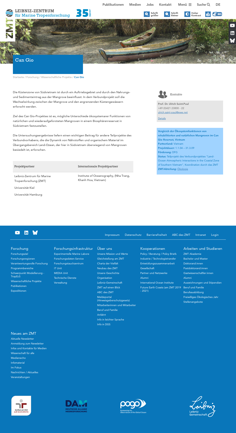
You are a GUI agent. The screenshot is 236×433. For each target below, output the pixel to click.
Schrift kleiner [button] (174, 14)
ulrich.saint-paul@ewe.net (173, 112)
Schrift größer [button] (154, 14)
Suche (203, 4)
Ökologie (182, 169)
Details (162, 118)
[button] (218, 4)
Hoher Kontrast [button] (196, 14)
